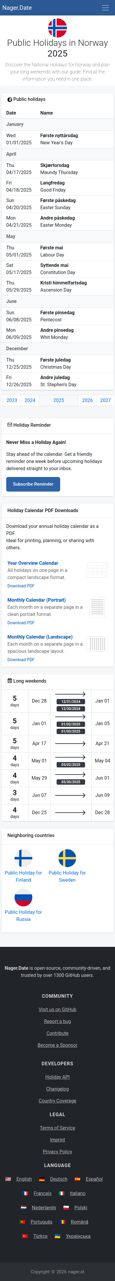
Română (79, 1222)
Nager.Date (17, 7)
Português (42, 1222)
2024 (30, 400)
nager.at (76, 1271)
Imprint (57, 1140)
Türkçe (40, 1236)
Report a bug (57, 1021)
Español (94, 1179)
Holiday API (57, 1077)
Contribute (57, 1033)
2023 (12, 400)
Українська (78, 1236)
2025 (58, 400)
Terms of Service (57, 1128)
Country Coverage (57, 1101)
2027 (105, 400)
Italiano (78, 1193)
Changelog (57, 1089)
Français (42, 1193)
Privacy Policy (57, 1152)
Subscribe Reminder (33, 484)
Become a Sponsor (57, 1045)
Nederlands (44, 1207)
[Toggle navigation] (105, 8)
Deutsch (58, 1179)
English (24, 1179)
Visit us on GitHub (57, 1009)
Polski (80, 1207)
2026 (87, 400)
